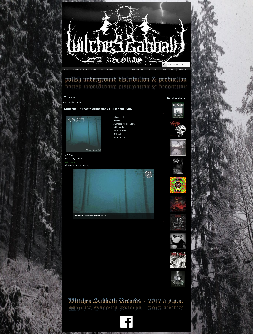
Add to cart (70, 162)
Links (93, 69)
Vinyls (163, 69)
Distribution (137, 69)
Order (86, 69)
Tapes (155, 69)
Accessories (183, 69)
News (66, 69)
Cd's (148, 69)
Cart (101, 69)
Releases (76, 69)
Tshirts (172, 69)
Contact (109, 69)
